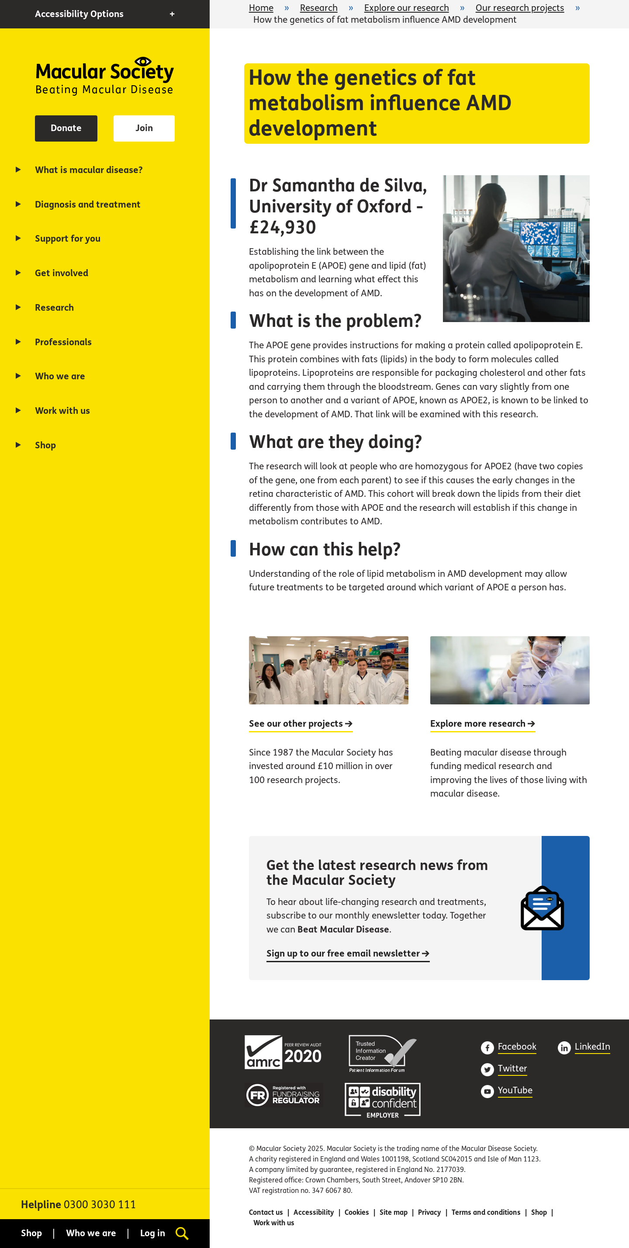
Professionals (63, 342)
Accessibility (314, 1212)
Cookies (357, 1212)
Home (105, 76)
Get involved (61, 273)
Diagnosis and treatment (88, 204)
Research (54, 307)
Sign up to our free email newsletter (348, 953)
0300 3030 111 (100, 1205)
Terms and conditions (486, 1212)
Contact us (266, 1212)
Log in (152, 1233)
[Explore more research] (510, 727)
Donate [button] (66, 128)
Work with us (62, 411)
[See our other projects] (328, 727)
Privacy (429, 1212)
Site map (394, 1212)
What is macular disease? (89, 170)
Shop (45, 445)
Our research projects (520, 8)
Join (144, 128)
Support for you (67, 238)
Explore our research (406, 8)
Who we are (60, 376)
